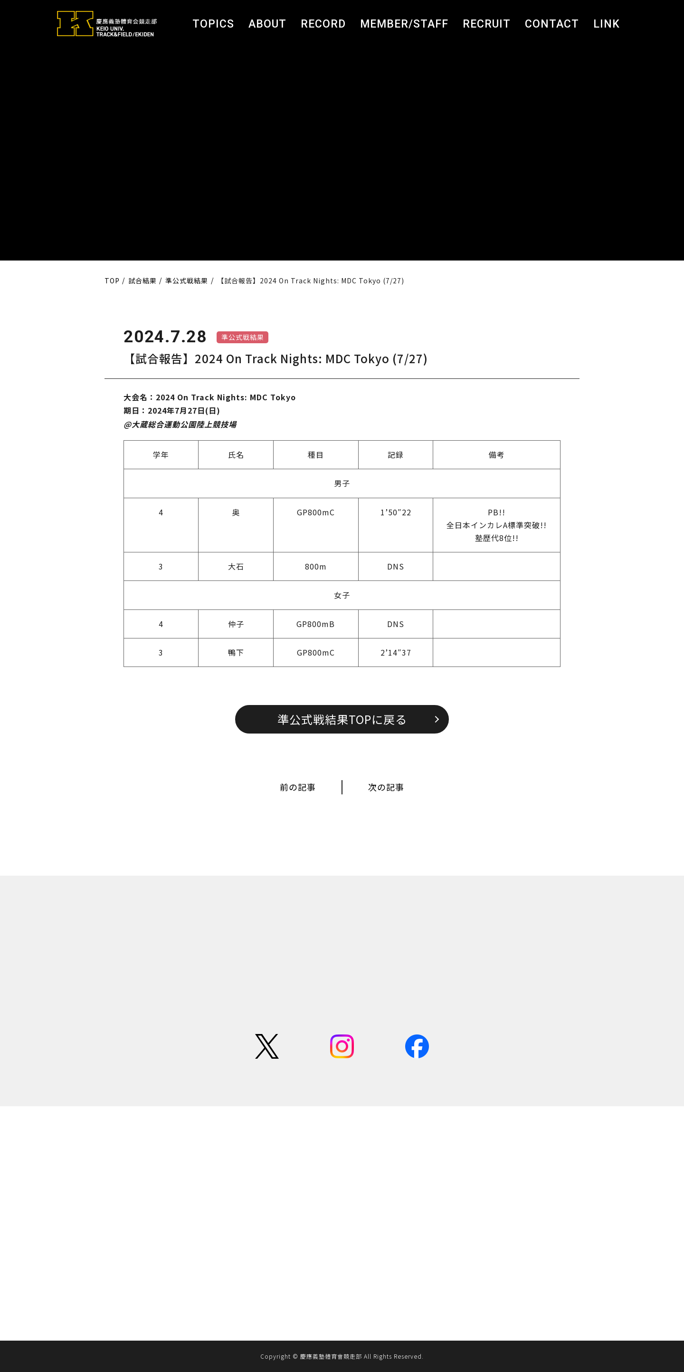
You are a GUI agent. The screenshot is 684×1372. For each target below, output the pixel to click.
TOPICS (213, 24)
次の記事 (386, 787)
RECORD (323, 24)
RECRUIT (487, 24)
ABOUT (267, 24)
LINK (606, 24)
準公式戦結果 (242, 337)
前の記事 (298, 787)
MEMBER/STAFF (404, 24)
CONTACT (552, 24)
